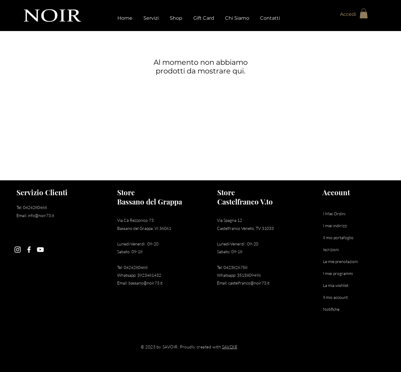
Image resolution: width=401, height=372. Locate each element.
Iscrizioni (331, 249)
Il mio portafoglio (338, 237)
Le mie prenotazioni (340, 261)
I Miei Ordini (334, 213)
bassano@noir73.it (145, 282)
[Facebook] (29, 249)
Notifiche (331, 309)
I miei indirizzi (335, 225)
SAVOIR (229, 346)
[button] (363, 13)
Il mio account (335, 297)
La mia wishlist (335, 285)
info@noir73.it (41, 215)
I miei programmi (338, 273)
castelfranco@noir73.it (249, 282)
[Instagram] (17, 249)
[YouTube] (40, 249)
